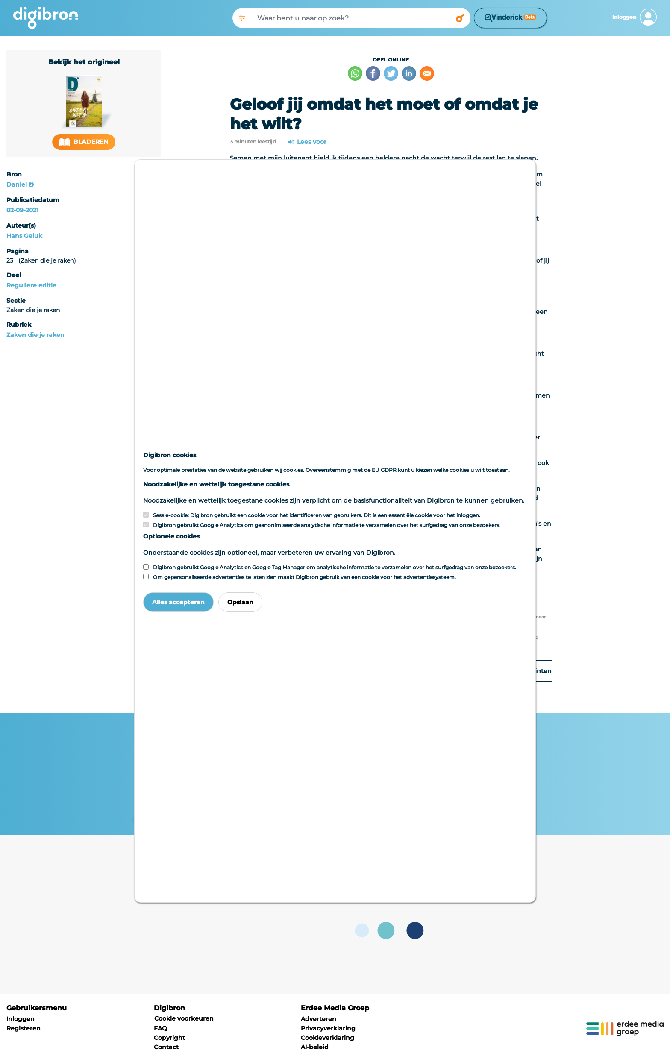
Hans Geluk (24, 236)
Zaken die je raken (35, 335)
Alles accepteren (178, 602)
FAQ (160, 1028)
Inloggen (20, 1019)
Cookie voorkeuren (184, 1018)
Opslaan (240, 602)
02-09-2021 (22, 210)
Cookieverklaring (327, 1038)
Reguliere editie (31, 285)
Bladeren (83, 142)
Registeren (23, 1028)
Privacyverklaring (328, 1028)
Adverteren (318, 1019)
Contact (166, 1047)
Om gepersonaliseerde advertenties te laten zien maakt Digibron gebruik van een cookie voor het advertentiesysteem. (304, 577)
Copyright (169, 1038)
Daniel (16, 184)
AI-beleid (315, 1047)
